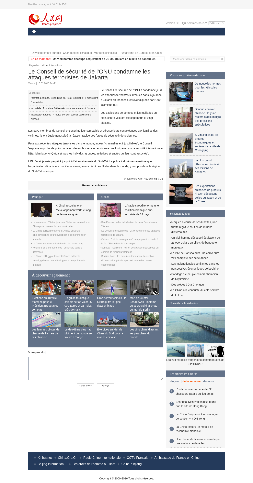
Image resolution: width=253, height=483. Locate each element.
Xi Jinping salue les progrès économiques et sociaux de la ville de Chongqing (207, 142)
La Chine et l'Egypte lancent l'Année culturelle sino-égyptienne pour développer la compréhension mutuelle (59, 235)
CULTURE (125, 37)
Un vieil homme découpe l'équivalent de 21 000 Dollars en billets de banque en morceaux (195, 242)
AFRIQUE (90, 37)
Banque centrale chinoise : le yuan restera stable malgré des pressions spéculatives (208, 117)
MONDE (74, 37)
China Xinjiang (131, 464)
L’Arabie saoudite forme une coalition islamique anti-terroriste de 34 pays (142, 210)
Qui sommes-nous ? (194, 23)
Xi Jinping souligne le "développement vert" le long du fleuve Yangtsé (73, 210)
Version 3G (172, 23)
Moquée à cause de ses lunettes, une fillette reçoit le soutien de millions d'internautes (194, 227)
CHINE (39, 37)
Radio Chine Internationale (102, 457)
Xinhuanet (45, 457)
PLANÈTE (168, 37)
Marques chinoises (105, 52)
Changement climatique (77, 52)
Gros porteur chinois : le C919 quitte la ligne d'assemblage (111, 301)
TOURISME (200, 37)
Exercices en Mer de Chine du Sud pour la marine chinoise (110, 333)
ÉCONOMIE (56, 37)
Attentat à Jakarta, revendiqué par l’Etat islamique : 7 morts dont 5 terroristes (64, 100)
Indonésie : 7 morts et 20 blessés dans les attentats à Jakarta (63, 108)
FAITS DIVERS (146, 37)
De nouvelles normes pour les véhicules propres (208, 87)
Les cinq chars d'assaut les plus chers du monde (144, 333)
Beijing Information (51, 464)
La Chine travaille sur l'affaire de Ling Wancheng (58, 243)
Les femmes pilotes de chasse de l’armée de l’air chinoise (45, 333)
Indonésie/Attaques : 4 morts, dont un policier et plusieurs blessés (61, 116)
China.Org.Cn (67, 457)
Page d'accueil (37, 65)
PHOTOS (40, 45)
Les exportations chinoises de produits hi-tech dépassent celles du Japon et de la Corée (208, 193)
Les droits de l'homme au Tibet (94, 464)
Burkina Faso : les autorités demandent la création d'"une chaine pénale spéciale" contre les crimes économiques (127, 260)
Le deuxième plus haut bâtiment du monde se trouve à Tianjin (78, 333)
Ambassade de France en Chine (177, 457)
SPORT (184, 37)
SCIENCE (107, 37)
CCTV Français (137, 457)
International (55, 65)
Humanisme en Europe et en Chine (141, 52)
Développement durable (46, 52)
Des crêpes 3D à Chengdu (187, 284)
